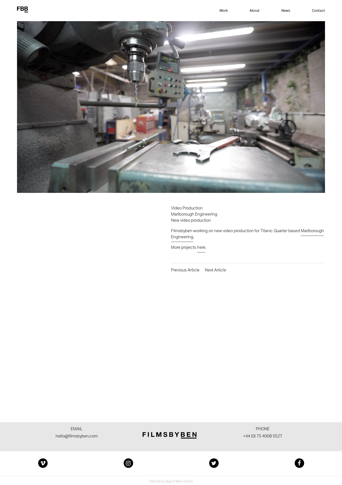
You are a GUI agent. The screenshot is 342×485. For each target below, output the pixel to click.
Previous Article (185, 271)
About (255, 11)
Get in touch (41, 380)
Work (223, 11)
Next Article (215, 271)
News (285, 11)
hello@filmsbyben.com (77, 437)
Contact (318, 11)
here (201, 248)
